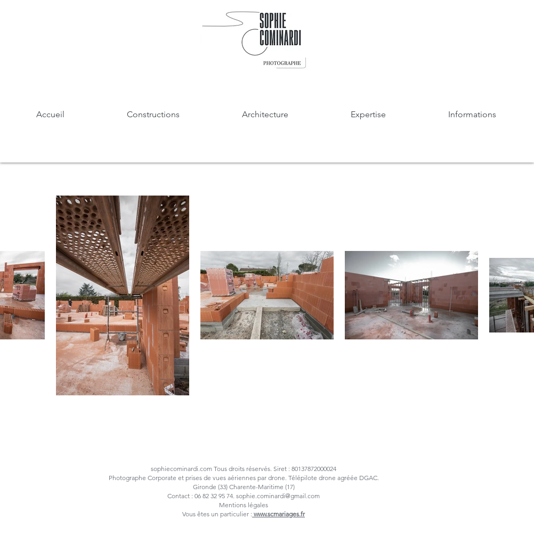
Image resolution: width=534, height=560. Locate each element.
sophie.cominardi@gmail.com (278, 496)
